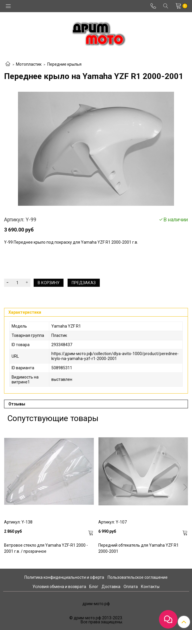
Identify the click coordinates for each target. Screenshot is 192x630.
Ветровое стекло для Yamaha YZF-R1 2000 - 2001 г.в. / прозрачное (46, 548)
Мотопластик (28, 64)
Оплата (131, 586)
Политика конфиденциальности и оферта (64, 577)
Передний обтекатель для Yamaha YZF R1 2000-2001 (138, 548)
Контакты (150, 586)
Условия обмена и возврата (59, 586)
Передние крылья (64, 64)
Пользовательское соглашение (138, 577)
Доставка (111, 586)
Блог (93, 586)
